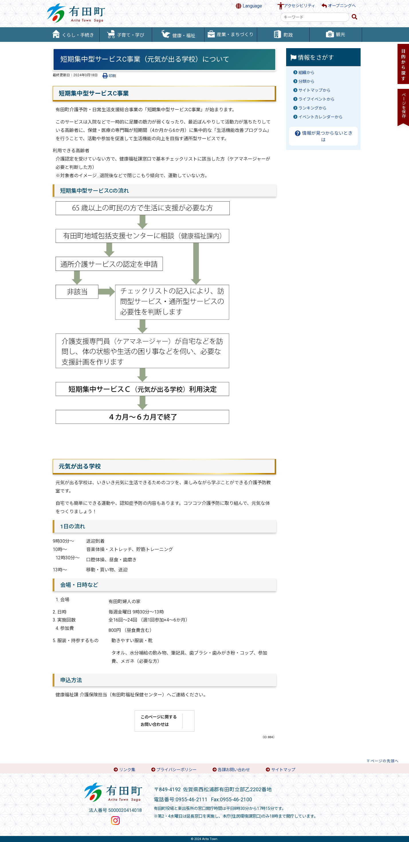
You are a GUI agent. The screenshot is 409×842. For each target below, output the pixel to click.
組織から (306, 72)
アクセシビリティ (299, 5)
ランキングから (312, 108)
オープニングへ (339, 5)
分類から (306, 81)
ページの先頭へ (385, 761)
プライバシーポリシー (176, 769)
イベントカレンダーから (320, 117)
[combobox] (315, 17)
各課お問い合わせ (234, 769)
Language (249, 6)
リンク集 (127, 769)
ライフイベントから (316, 99)
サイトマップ (283, 769)
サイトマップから (314, 90)
